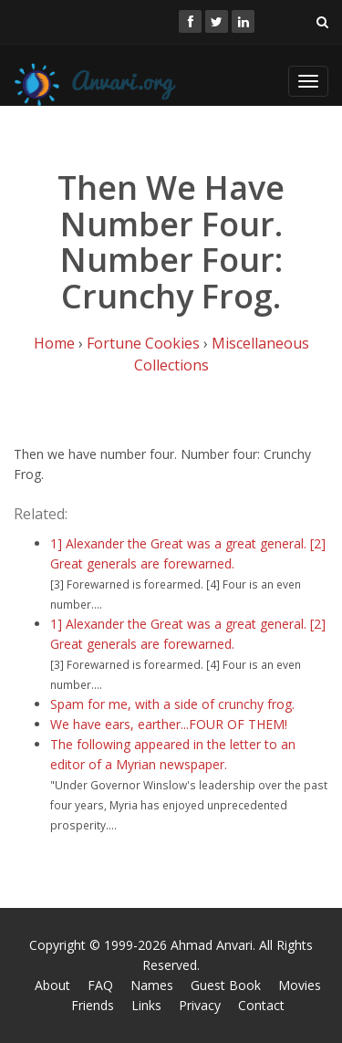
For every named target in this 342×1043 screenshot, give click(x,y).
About (52, 985)
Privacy (200, 1005)
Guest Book (226, 985)
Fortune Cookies (143, 343)
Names (151, 985)
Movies (299, 985)
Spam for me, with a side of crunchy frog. (172, 704)
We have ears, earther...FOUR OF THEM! (168, 724)
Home (54, 343)
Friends (92, 1005)
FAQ (100, 985)
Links (146, 1005)
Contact (261, 1005)
